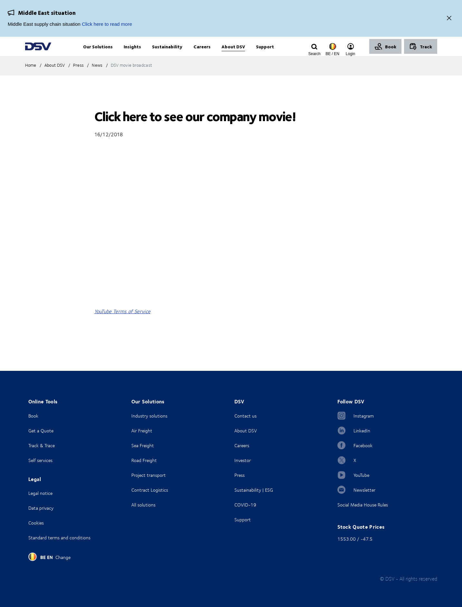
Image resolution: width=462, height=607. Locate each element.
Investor (242, 460)
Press (239, 475)
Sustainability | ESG (253, 490)
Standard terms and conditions (59, 537)
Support (242, 519)
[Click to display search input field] (314, 53)
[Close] (449, 18)
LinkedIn (362, 430)
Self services (40, 460)
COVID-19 (245, 504)
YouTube (361, 475)
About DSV (245, 430)
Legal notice (40, 493)
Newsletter (364, 490)
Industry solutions (149, 415)
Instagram (364, 415)
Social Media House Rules (362, 504)
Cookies (36, 522)
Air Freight (141, 430)
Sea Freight (142, 445)
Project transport (148, 475)
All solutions (143, 504)
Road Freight (144, 460)
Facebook (363, 445)
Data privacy (40, 508)
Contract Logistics (149, 490)
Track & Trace (41, 445)
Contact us (245, 415)
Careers (241, 445)
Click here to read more (107, 24)
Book (33, 415)
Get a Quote (40, 430)
